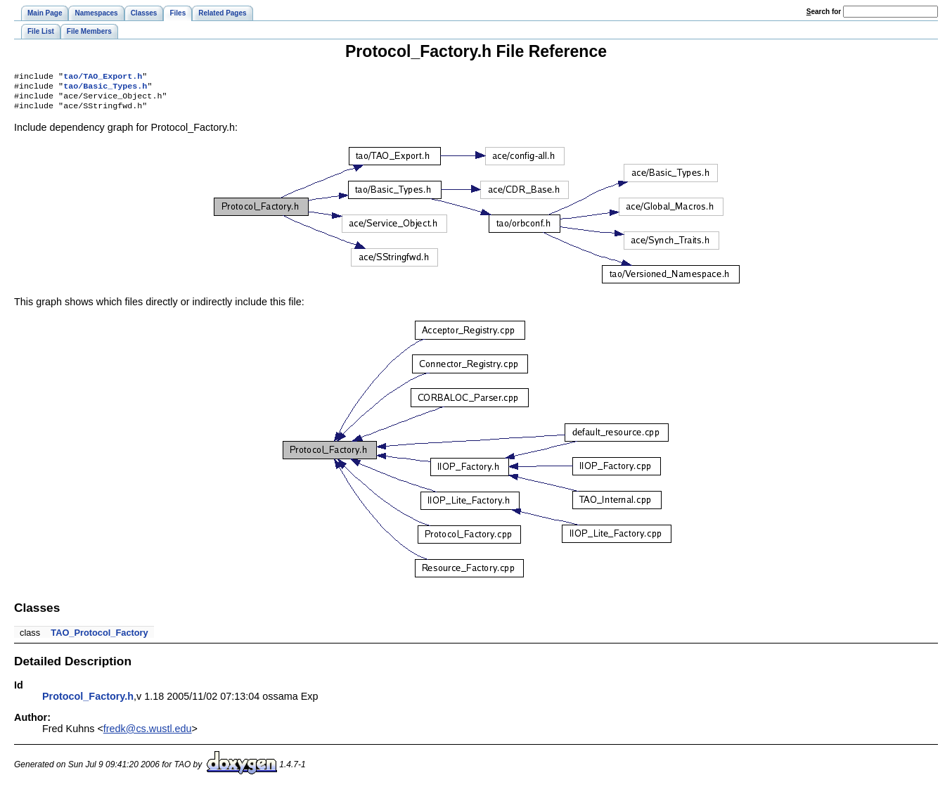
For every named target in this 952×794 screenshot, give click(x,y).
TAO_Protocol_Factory (99, 638)
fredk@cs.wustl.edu (147, 734)
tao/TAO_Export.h (102, 77)
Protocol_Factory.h (88, 701)
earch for (823, 11)
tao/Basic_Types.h (105, 88)
